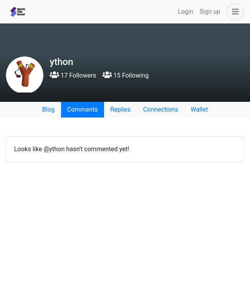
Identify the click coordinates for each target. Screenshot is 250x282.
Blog (48, 109)
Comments (82, 109)
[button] (233, 11)
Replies (120, 109)
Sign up (210, 11)
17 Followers (73, 75)
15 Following (126, 75)
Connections (160, 109)
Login (185, 11)
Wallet (199, 109)
